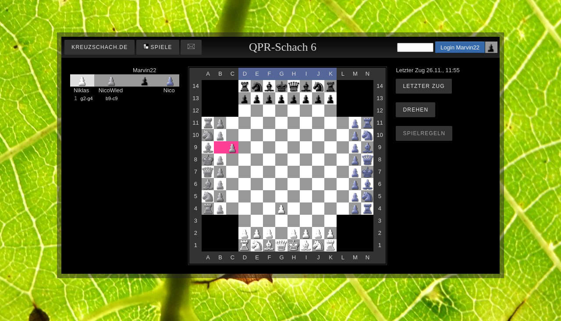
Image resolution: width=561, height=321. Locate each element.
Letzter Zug (423, 86)
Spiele (157, 47)
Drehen (415, 110)
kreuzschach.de (99, 47)
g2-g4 (87, 98)
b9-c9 (112, 98)
